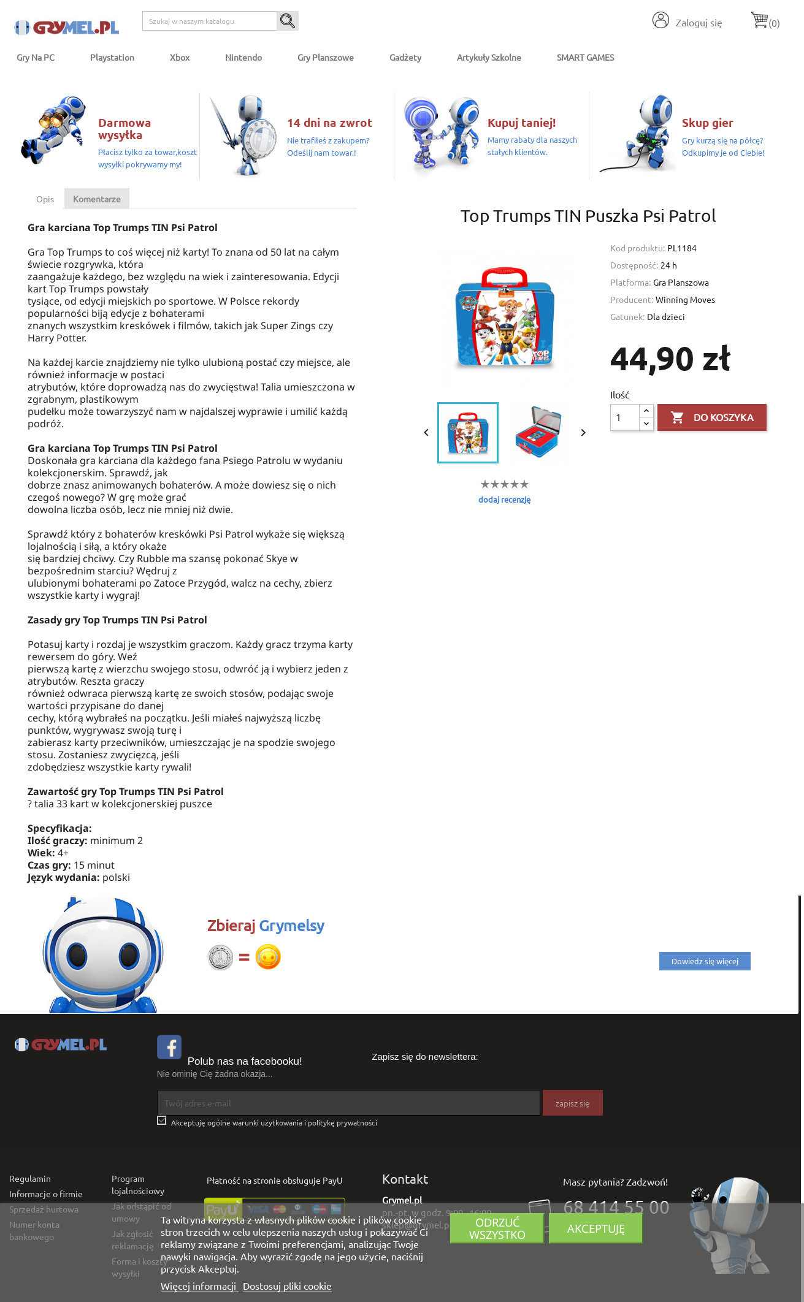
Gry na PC (36, 57)
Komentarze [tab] (97, 198)
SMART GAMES (585, 57)
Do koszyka (712, 418)
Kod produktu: (637, 247)
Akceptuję (596, 1228)
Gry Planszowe (325, 57)
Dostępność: (634, 264)
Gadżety (405, 57)
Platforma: (630, 281)
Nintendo (243, 57)
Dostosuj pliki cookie (287, 1285)
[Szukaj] (220, 21)
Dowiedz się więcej (705, 961)
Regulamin (30, 1178)
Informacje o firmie (46, 1193)
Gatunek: (627, 316)
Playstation (112, 57)
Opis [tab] (45, 198)
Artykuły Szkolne (489, 57)
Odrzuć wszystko (497, 1228)
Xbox (180, 57)
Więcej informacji (200, 1285)
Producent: (631, 299)
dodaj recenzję (504, 499)
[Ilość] (625, 417)
